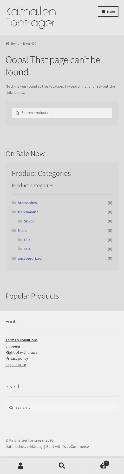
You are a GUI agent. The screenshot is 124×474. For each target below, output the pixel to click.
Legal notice (16, 364)
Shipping (13, 346)
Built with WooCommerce (67, 446)
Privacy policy (17, 358)
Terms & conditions (22, 339)
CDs (27, 239)
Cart (96, 462)
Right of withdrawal (22, 352)
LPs (27, 248)
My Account (20, 466)
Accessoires (27, 202)
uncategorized (30, 258)
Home (15, 43)
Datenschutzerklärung (24, 446)
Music (22, 230)
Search (62, 466)
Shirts (29, 221)
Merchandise (28, 212)
